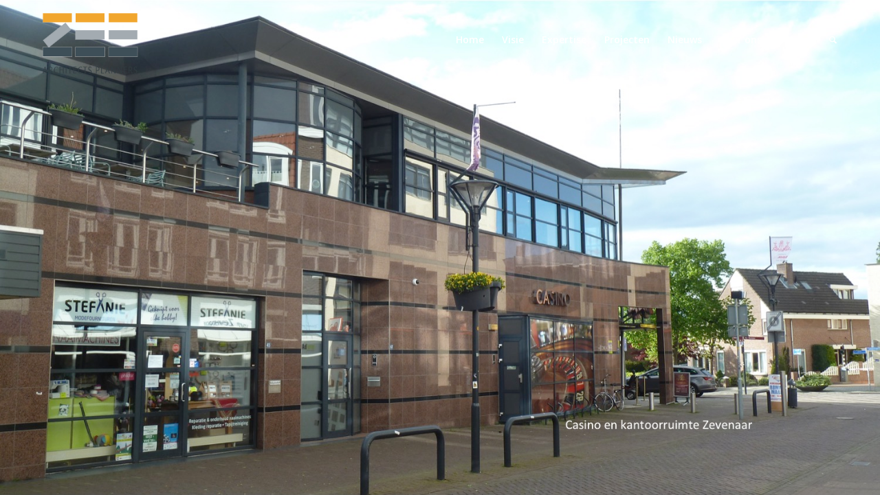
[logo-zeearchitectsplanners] (89, 40)
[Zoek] (833, 40)
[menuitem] (470, 40)
